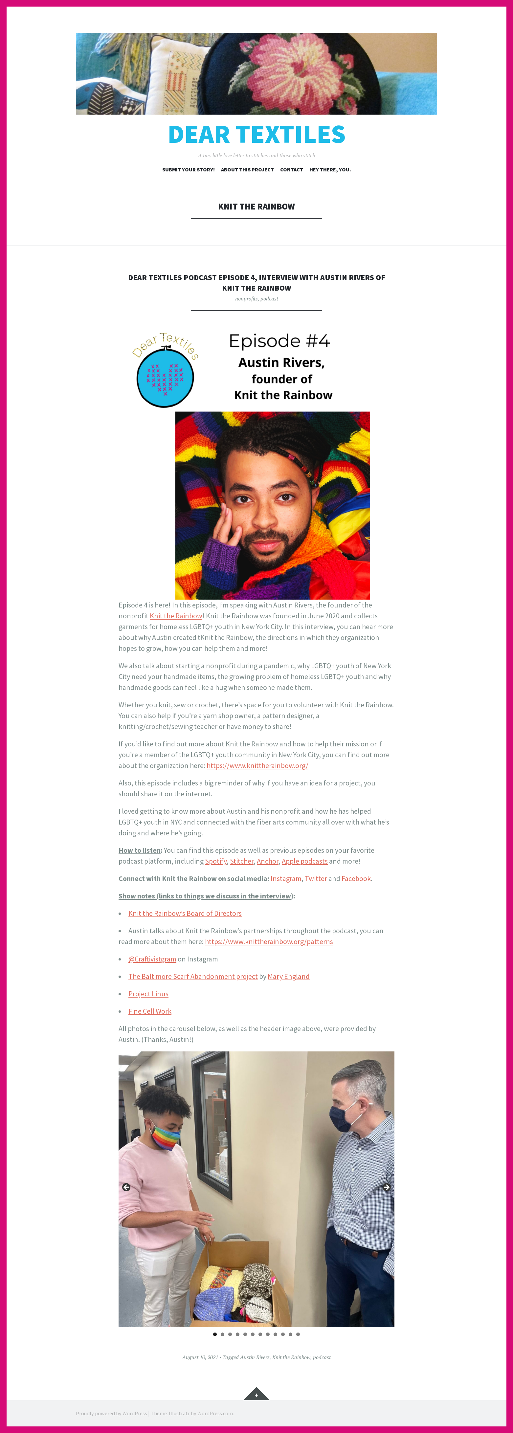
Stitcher (242, 861)
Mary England (289, 976)
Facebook (356, 878)
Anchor (268, 861)
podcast (269, 298)
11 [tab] (290, 1334)
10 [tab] (283, 1334)
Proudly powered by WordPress (111, 1413)
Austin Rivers (255, 1357)
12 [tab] (298, 1334)
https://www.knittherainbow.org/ (257, 765)
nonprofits (246, 298)
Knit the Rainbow (176, 615)
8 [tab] (268, 1334)
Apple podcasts (305, 861)
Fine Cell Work (149, 1011)
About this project (247, 169)
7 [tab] (260, 1334)
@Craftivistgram (152, 958)
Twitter (316, 878)
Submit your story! (188, 169)
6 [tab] (253, 1334)
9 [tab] (275, 1334)
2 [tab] (222, 1334)
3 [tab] (230, 1334)
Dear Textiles (256, 134)
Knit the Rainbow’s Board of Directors (185, 913)
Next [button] (386, 1188)
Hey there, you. (330, 169)
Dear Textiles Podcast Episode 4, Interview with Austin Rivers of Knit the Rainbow (256, 282)
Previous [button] (127, 1188)
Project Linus (148, 993)
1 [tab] (215, 1334)
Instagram (286, 878)
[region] (256, 1189)
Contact (291, 169)
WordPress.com (215, 1413)
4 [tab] (237, 1334)
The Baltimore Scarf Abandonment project (193, 976)
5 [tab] (245, 1334)
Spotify (216, 861)
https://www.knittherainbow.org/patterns (269, 941)
